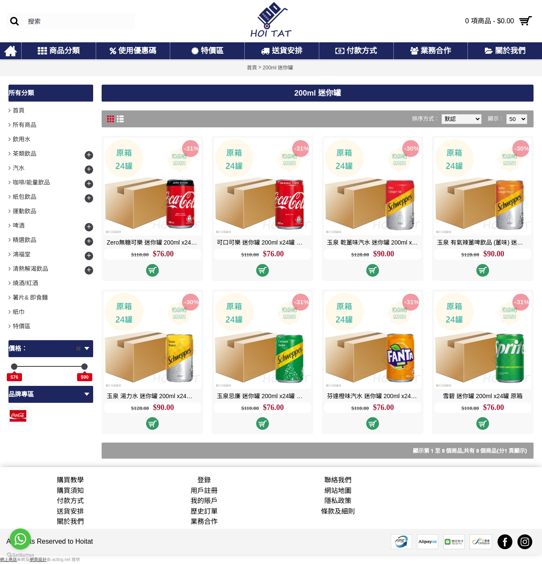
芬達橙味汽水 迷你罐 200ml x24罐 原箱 (374, 396)
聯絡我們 (337, 480)
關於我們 (70, 521)
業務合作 (204, 521)
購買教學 (70, 480)
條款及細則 (338, 511)
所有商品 (24, 124)
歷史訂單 (204, 511)
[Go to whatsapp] (20, 539)
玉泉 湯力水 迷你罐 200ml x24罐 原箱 (154, 396)
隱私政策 (337, 500)
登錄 (204, 480)
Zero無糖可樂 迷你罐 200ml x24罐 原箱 (154, 242)
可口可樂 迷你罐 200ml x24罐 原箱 (262, 242)
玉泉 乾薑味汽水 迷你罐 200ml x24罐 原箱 (374, 242)
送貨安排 (70, 511)
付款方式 (70, 500)
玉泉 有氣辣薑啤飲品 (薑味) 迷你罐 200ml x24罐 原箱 (484, 242)
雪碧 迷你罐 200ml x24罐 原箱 (483, 396)
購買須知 (70, 490)
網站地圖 (337, 490)
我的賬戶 (204, 500)
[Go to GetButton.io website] (20, 555)
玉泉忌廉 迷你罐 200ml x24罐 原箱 (262, 396)
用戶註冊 (204, 490)
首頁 (19, 110)
